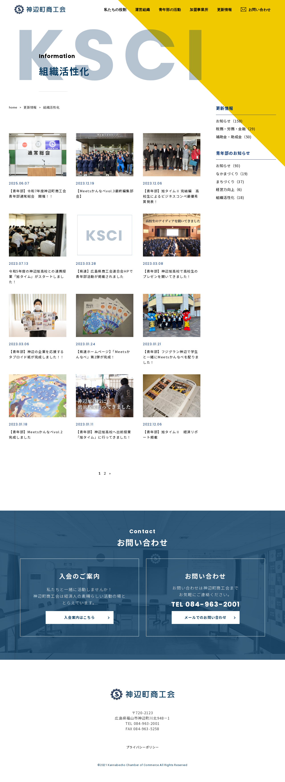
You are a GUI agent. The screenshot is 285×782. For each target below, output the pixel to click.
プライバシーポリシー (142, 747)
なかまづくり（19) (232, 173)
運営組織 (142, 9)
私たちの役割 (115, 9)
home (13, 107)
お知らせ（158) (229, 121)
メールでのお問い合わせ (205, 617)
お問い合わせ (256, 9)
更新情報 (224, 9)
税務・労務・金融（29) (235, 128)
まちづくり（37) (230, 181)
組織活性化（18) (230, 197)
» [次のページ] (110, 473)
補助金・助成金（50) (234, 136)
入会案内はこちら (79, 617)
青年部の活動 (170, 9)
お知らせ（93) (228, 165)
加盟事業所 (199, 9)
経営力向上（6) (229, 189)
